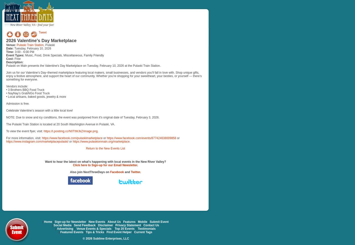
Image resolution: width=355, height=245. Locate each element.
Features (129, 222)
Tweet (43, 32)
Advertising (65, 228)
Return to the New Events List (105, 148)
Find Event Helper (119, 232)
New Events (97, 222)
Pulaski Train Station (30, 45)
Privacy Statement (128, 225)
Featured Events (71, 232)
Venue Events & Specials (93, 228)
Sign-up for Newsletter (70, 222)
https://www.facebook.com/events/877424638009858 (141, 138)
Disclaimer (105, 225)
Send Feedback (85, 225)
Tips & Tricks (95, 232)
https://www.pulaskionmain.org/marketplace (101, 141)
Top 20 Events (124, 228)
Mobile (142, 222)
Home (48, 222)
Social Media (62, 225)
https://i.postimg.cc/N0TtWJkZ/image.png (71, 131)
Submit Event (159, 222)
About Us (114, 222)
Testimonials (147, 228)
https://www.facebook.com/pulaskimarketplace (72, 138)
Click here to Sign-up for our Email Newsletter (105, 165)
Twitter (135, 172)
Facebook (117, 172)
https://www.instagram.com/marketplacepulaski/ (37, 141)
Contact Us (151, 225)
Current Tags (143, 232)
